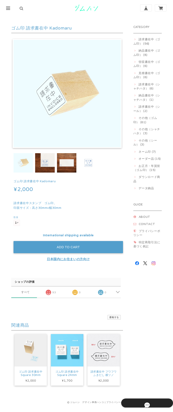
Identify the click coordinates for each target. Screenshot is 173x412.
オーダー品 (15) (150, 159)
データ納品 (146, 188)
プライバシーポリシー (118, 408)
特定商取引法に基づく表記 (146, 244)
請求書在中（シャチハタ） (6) (146, 86)
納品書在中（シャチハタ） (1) (146, 97)
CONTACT (147, 224)
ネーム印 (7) (147, 152)
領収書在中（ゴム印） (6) (146, 64)
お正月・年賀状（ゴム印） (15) (146, 168)
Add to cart (68, 247)
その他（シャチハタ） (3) (146, 131)
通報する (114, 317)
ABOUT (144, 217)
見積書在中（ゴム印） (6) (146, 75)
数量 (16, 217)
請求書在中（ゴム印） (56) (146, 41)
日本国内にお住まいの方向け (68, 259)
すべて (25, 292)
